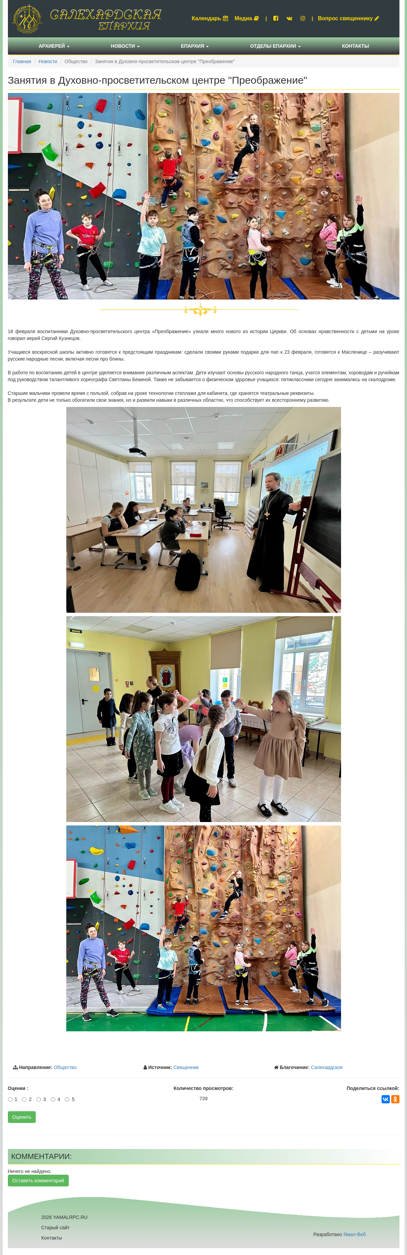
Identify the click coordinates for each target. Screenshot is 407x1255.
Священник (186, 1067)
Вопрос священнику (348, 18)
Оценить (22, 1117)
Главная (22, 61)
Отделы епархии (275, 46)
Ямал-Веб (354, 1234)
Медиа (247, 18)
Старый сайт (55, 1227)
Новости (125, 46)
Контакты (355, 46)
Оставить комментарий (38, 1180)
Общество (65, 1067)
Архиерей (54, 46)
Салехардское (327, 1067)
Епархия (195, 46)
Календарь (210, 18)
